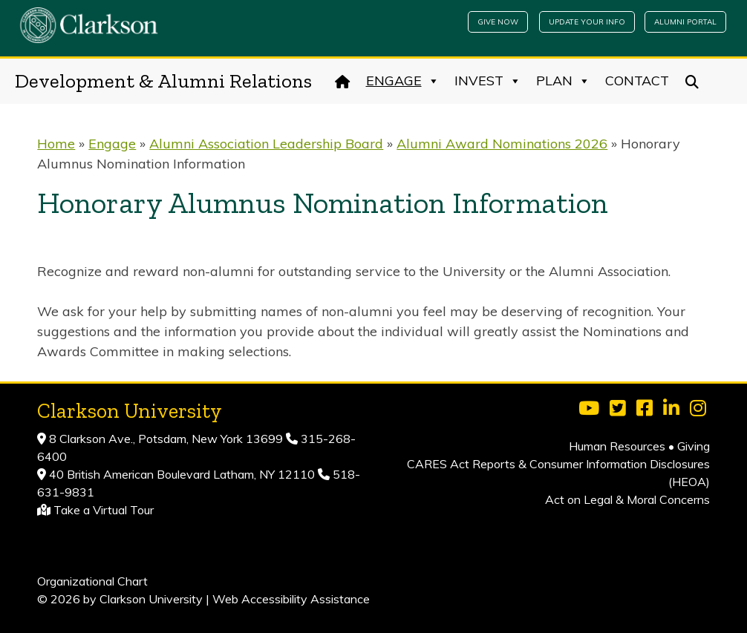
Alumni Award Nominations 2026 (502, 143)
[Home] (343, 81)
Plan (563, 81)
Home (56, 143)
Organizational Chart (92, 581)
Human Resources (617, 446)
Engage (403, 81)
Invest (487, 81)
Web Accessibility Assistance (291, 598)
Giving (693, 446)
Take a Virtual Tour (103, 509)
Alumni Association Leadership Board (266, 143)
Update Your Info (587, 22)
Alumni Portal (685, 22)
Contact (637, 80)
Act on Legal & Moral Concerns (627, 499)
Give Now (497, 22)
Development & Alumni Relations (163, 81)
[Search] (692, 81)
